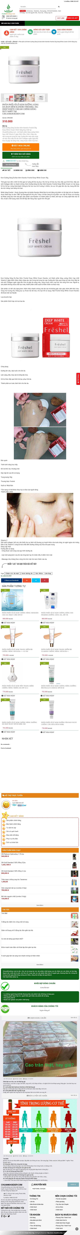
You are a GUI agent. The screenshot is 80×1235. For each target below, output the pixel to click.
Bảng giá (18, 170)
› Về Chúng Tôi (33, 1199)
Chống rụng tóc (48, 12)
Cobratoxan (29, 11)
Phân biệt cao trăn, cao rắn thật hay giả (14, 1081)
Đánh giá (42, 170)
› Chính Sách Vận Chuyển (62, 1223)
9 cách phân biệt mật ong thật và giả (14, 1090)
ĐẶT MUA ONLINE (21, 146)
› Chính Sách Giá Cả (61, 1220)
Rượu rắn (40, 12)
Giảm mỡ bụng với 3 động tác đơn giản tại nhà (17, 1167)
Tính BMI (5, 1158)
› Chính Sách (33, 1207)
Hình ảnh (30, 170)
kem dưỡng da (27, 573)
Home (2, 41)
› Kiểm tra (32, 1223)
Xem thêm (40, 905)
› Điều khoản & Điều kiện (36, 1204)
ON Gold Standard (52, 11)
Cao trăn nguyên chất (31, 12)
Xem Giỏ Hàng (11, 164)
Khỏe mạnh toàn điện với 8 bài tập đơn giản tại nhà (18, 1175)
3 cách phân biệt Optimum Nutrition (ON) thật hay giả (19, 1087)
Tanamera (36, 11)
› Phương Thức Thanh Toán (63, 1217)
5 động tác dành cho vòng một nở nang (15, 1164)
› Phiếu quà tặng (59, 1201)
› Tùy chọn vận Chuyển (61, 1204)
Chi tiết (6, 170)
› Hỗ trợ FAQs (59, 1207)
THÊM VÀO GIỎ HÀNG (21, 155)
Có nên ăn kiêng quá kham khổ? (13, 1171)
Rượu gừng (43, 11)
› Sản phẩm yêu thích (35, 1220)
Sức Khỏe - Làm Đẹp (12, 41)
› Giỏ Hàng (32, 1217)
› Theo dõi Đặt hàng (35, 1225)
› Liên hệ (31, 1201)
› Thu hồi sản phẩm (60, 1199)
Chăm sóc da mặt (12, 573)
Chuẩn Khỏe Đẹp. (30, 1233)
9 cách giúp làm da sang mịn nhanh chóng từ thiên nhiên (20, 1178)
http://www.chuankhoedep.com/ (56, 1233)
